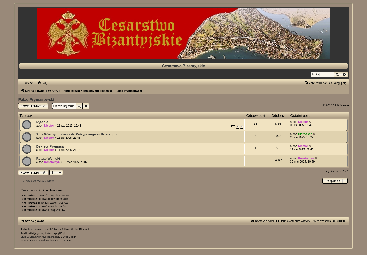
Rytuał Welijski (48, 158)
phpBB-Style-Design (65, 237)
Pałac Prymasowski (36, 99)
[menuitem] (42, 83)
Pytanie (42, 122)
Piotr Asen (305, 134)
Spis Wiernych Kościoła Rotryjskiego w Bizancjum (76, 134)
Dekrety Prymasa (50, 146)
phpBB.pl (60, 233)
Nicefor (49, 125)
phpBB (48, 229)
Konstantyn (52, 162)
